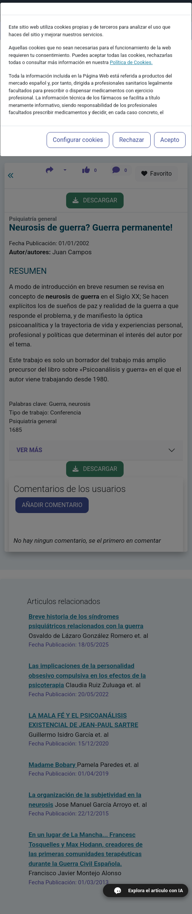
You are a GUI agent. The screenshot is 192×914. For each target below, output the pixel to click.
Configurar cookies (78, 124)
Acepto (169, 124)
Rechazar (131, 124)
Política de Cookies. (131, 47)
